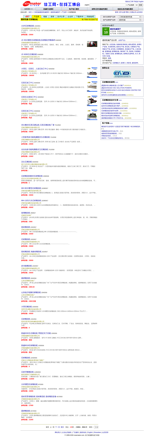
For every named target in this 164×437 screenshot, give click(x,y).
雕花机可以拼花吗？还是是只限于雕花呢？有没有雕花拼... (121, 126)
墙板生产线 (106, 49)
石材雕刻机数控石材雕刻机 (32, 176)
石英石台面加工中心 (29, 97)
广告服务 (76, 432)
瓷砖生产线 (120, 47)
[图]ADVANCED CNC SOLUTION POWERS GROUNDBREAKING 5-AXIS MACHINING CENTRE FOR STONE (121, 90)
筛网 (109, 58)
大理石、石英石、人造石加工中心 (34, 69)
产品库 (64, 12)
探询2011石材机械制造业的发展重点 (113, 95)
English (141, 1)
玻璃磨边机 (118, 54)
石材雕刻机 (25, 239)
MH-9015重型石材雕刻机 (31, 188)
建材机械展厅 (55, 12)
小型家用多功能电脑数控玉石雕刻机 (35, 137)
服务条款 (83, 432)
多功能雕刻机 (26, 266)
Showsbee (97, 432)
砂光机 (113, 49)
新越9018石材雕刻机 (29, 345)
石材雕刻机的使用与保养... (110, 111)
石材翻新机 (120, 49)
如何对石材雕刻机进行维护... (111, 106)
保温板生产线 (129, 49)
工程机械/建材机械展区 (41, 12)
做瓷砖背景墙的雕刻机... (109, 133)
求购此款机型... (106, 136)
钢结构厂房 (124, 51)
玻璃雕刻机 (25, 213)
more (116, 82)
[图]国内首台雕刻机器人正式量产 (112, 85)
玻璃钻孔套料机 (128, 54)
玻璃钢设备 (115, 51)
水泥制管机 (112, 47)
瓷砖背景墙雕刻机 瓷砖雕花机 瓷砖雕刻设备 (38, 396)
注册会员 (133, 12)
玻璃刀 (123, 63)
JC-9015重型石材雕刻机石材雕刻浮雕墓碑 (38, 40)
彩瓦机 (127, 47)
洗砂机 (131, 51)
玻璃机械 (108, 51)
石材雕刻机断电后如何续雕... (111, 103)
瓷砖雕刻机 (25, 227)
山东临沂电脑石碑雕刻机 (31, 292)
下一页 (57, 427)
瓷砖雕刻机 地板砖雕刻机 (31, 252)
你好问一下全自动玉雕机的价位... (112, 138)
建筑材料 (135, 63)
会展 (123, 12)
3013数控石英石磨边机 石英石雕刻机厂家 (37, 125)
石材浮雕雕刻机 (27, 372)
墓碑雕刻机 (25, 278)
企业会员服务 (66, 432)
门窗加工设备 (109, 54)
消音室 (128, 63)
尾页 (62, 427)
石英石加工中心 (27, 83)
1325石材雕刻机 (27, 26)
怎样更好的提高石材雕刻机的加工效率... (115, 108)
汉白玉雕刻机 (26, 162)
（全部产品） (121, 40)
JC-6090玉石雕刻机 (29, 54)
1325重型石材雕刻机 (29, 384)
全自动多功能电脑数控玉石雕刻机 (34, 149)
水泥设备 (112, 44)
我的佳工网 (129, 1)
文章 (120, 12)
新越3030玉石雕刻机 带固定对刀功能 (36, 333)
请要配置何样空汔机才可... (110, 131)
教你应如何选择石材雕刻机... (111, 116)
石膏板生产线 (135, 47)
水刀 (136, 54)
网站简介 (58, 432)
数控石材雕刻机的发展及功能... (112, 113)
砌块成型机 (132, 44)
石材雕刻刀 (116, 63)
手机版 (135, 1)
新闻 (116, 12)
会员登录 (139, 12)
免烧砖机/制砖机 (121, 44)
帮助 (127, 12)
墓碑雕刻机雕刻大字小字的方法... (112, 118)
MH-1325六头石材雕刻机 (31, 200)
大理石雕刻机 (26, 307)
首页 (30, 12)
